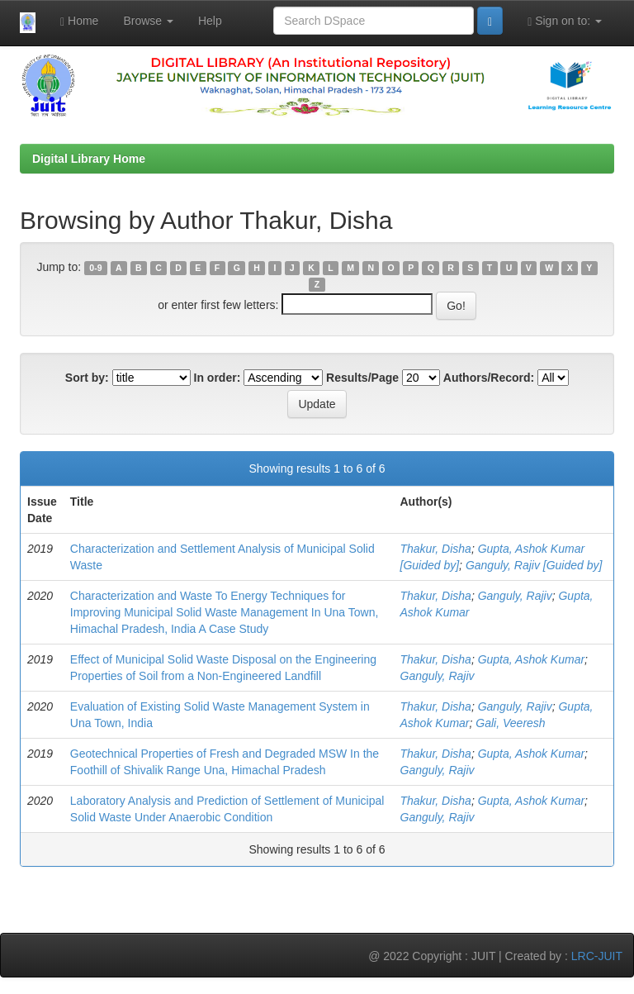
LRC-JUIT (596, 956)
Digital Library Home (88, 158)
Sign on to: (565, 21)
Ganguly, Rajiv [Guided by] (534, 565)
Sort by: (87, 377)
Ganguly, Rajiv (515, 595)
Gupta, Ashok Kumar (531, 659)
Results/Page (362, 377)
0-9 (95, 268)
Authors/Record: (488, 377)
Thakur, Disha (435, 548)
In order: (217, 377)
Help (210, 20)
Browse (148, 20)
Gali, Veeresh (510, 723)
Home (79, 21)
